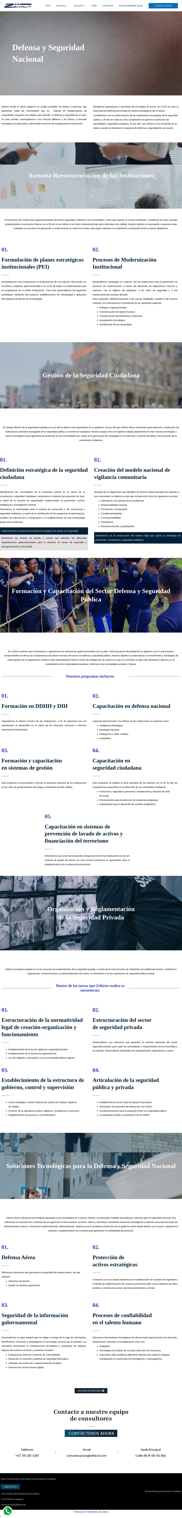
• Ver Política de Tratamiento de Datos (20, 1493)
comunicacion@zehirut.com (87, 1456)
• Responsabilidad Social (13, 1504)
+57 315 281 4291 (27, 1456)
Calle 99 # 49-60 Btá (150, 1456)
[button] (71, 5)
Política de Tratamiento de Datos (91, 1511)
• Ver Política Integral (11, 1499)
